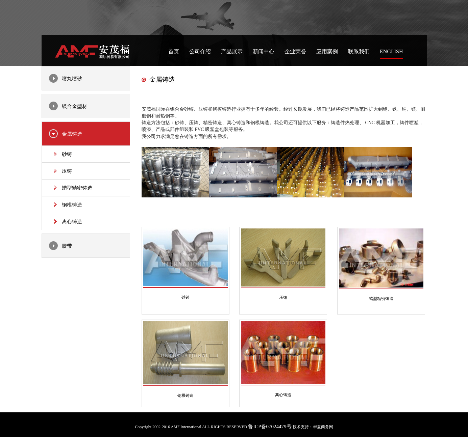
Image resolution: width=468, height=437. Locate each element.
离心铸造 (72, 221)
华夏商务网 (323, 427)
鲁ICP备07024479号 (269, 426)
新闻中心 (263, 51)
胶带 (67, 246)
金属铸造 (72, 134)
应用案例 (327, 51)
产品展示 (232, 51)
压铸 (67, 171)
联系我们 (359, 51)
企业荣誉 (295, 51)
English (391, 51)
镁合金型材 (74, 106)
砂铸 (67, 154)
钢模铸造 (72, 205)
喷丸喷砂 (72, 78)
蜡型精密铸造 (77, 188)
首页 (173, 51)
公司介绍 (200, 51)
